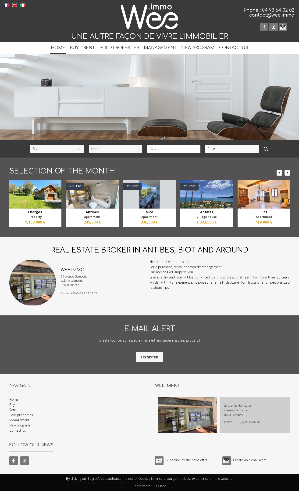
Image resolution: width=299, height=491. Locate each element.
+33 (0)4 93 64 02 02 (84, 293)
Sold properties (119, 47)
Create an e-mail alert (249, 460)
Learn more (141, 486)
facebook (264, 27)
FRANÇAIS (6, 5)
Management (160, 47)
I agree (161, 486)
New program (197, 47)
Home (58, 47)
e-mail (283, 27)
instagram (273, 27)
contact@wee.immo (271, 15)
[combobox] (174, 149)
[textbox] (175, 148)
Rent (89, 47)
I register (149, 357)
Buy (74, 47)
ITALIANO (23, 5)
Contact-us (233, 47)
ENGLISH (14, 5)
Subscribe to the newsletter (186, 460)
